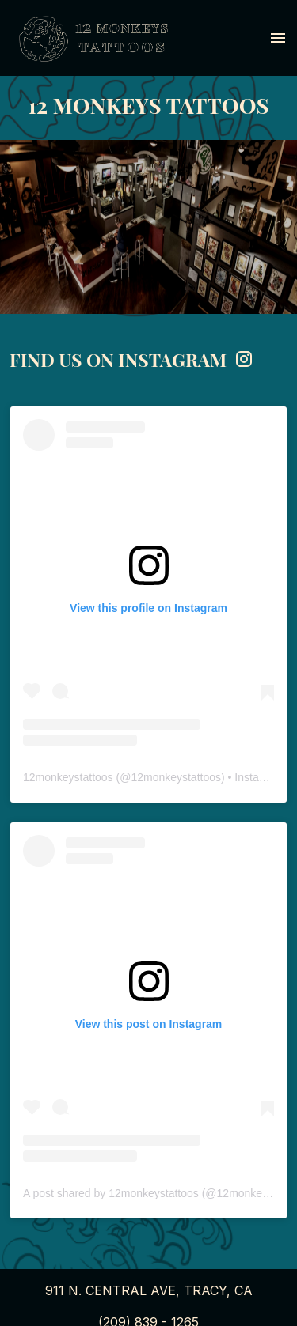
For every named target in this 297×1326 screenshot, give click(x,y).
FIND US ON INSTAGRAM (131, 359)
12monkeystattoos (68, 777)
